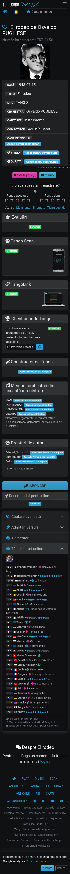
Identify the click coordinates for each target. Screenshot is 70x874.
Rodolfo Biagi (13, 807)
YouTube (48, 175)
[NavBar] (65, 3)
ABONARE (35, 486)
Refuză (61, 867)
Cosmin (20, 594)
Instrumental (25, 120)
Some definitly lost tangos (48, 840)
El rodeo (18, 93)
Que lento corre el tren (41, 660)
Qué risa (35, 641)
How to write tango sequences (44, 818)
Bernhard (23, 580)
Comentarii (18, 538)
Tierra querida (56, 207)
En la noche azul (37, 707)
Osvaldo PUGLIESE (31, 111)
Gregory (22, 674)
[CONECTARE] (5, 12)
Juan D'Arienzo (57, 813)
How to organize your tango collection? (35, 834)
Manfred (21, 626)
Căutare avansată (23, 516)
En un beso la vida (40, 697)
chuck (19, 599)
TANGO (16, 102)
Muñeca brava (38, 604)
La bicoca (40, 580)
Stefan (22, 697)
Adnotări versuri (22, 527)
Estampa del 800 (39, 702)
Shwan (20, 604)
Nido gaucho (37, 693)
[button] (16, 12)
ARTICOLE (22, 793)
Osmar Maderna (36, 813)
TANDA (34, 786)
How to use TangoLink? (35, 823)
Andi (19, 585)
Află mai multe (36, 861)
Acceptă (47, 867)
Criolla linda (38, 626)
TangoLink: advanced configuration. (35, 829)
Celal (21, 660)
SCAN (53, 778)
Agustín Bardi (27, 129)
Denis (21, 669)
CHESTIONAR (54, 786)
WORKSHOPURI (17, 801)
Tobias (22, 693)
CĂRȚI (50, 793)
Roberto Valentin (27, 567)
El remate (39, 207)
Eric (20, 688)
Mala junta (23, 207)
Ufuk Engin (24, 683)
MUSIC (39, 778)
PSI (37, 793)
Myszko (20, 641)
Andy (21, 707)
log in (44, 761)
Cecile (20, 631)
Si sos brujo (36, 669)
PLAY (25, 778)
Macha (20, 650)
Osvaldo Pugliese (55, 807)
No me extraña (38, 594)
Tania (19, 622)
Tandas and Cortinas (19, 840)
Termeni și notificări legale (35, 845)
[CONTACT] (61, 801)
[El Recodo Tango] (14, 778)
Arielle (20, 608)
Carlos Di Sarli (16, 818)
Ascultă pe (24, 175)
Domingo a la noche (43, 674)
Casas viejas (34, 585)
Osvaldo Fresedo (14, 813)
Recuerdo (32, 688)
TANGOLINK (15, 786)
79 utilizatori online (24, 548)
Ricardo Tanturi (33, 807)
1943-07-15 (20, 84)
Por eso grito (36, 631)
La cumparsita (36, 645)
